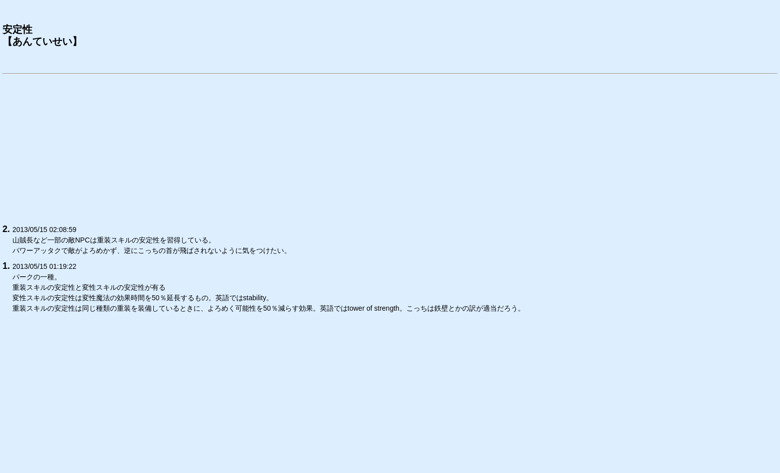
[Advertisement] (300, 147)
